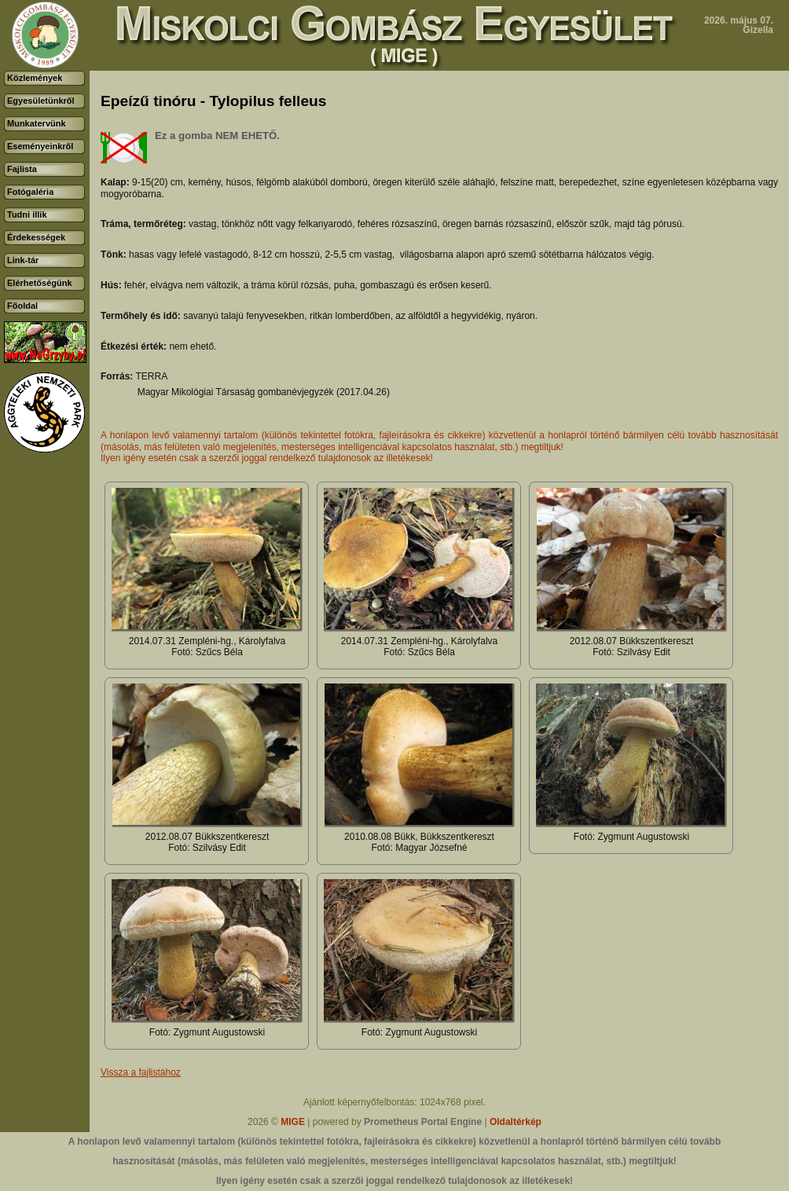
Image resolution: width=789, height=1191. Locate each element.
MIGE (293, 1121)
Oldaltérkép (515, 1121)
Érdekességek (36, 237)
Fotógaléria (30, 191)
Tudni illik (27, 214)
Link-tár (23, 260)
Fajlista (22, 169)
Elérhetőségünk (39, 283)
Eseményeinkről (40, 146)
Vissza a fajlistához (141, 1072)
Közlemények (34, 77)
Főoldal (22, 305)
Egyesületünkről (41, 100)
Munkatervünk (36, 123)
